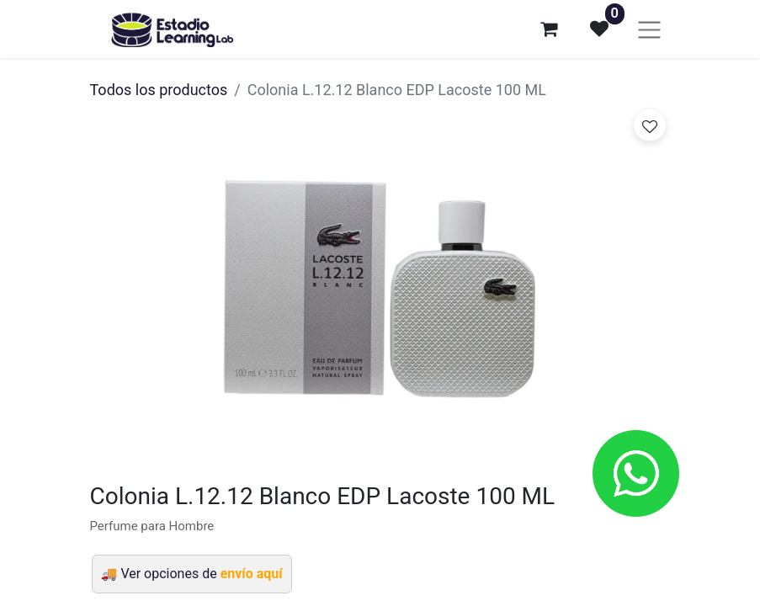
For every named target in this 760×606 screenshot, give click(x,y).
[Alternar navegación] (649, 29)
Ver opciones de (201, 574)
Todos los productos (159, 89)
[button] (650, 124)
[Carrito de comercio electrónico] (549, 28)
